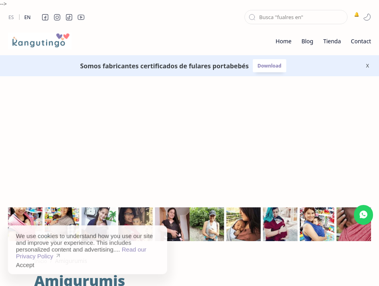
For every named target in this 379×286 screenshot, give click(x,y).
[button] (45, 17)
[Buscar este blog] (296, 17)
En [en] (27, 17)
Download (269, 65)
